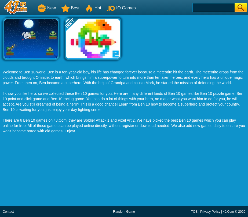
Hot (93, 8)
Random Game (124, 212)
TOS (194, 212)
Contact (8, 212)
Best (70, 8)
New (47, 8)
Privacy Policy (210, 212)
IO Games (121, 8)
